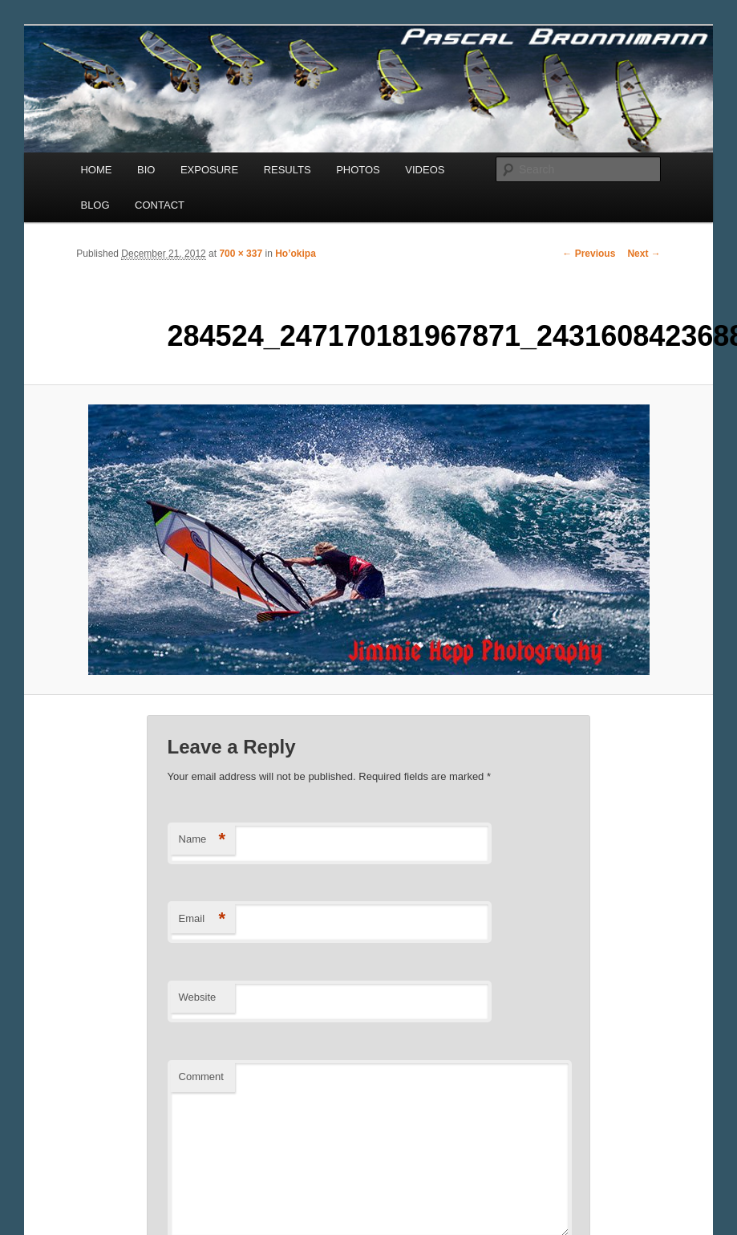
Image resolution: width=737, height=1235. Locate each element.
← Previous (588, 253)
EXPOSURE (209, 170)
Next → (643, 253)
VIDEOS (424, 170)
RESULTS (287, 170)
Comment (201, 1076)
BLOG (94, 205)
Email (202, 919)
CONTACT (159, 205)
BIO (146, 170)
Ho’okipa (295, 253)
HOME (95, 170)
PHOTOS (358, 170)
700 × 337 (240, 253)
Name (202, 839)
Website (198, 997)
